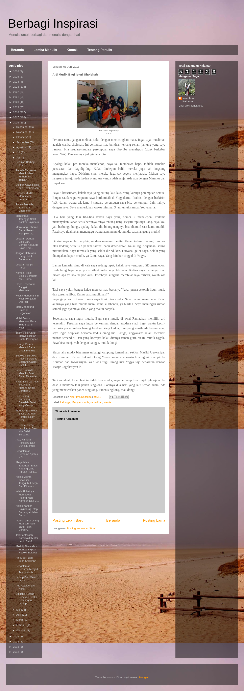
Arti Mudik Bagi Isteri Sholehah (26, 559)
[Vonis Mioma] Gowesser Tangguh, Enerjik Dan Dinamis (27, 481)
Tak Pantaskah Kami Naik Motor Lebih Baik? (27, 538)
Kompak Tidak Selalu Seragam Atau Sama (26, 276)
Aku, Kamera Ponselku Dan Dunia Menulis (25, 442)
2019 (16, 107)
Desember (22, 126)
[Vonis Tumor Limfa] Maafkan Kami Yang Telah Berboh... (27, 525)
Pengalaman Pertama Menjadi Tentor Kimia (27, 569)
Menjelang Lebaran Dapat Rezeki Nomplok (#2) (27, 230)
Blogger (143, 677)
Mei (18, 609)
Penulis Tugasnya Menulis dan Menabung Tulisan (26, 175)
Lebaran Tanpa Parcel (24, 266)
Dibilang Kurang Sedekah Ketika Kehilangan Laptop (26, 598)
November (22, 132)
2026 (16, 71)
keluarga (65, 402)
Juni (19, 157)
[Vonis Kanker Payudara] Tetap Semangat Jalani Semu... (27, 510)
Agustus (21, 147)
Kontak (72, 50)
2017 (16, 117)
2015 (16, 636)
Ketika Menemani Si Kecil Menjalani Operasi (27, 298)
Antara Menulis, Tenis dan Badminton (25, 207)
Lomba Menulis (45, 50)
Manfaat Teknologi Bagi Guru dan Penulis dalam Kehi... (26, 415)
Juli (18, 152)
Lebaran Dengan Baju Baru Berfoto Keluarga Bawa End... (27, 243)
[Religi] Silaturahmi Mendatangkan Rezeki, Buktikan (27, 549)
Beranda (17, 50)
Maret (20, 619)
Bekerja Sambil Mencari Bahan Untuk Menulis (26, 347)
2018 (16, 112)
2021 (16, 96)
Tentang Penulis (99, 50)
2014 (16, 641)
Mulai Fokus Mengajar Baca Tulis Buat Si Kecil (26, 323)
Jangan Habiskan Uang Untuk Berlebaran (26, 256)
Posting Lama (154, 520)
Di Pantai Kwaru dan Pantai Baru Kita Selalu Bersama (26, 430)
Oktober (21, 137)
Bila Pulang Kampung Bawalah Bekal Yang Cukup (26, 401)
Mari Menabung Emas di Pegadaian (25, 310)
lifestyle (76, 402)
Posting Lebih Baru (67, 520)
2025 (16, 76)
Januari (21, 630)
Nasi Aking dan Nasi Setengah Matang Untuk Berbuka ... (27, 386)
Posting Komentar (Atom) (81, 528)
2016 (16, 122)
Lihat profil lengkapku (190, 105)
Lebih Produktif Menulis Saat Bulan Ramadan (26, 373)
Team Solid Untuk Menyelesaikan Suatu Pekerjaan (27, 336)
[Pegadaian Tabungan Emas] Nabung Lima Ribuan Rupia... (27, 467)
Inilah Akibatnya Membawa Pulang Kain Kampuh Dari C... (27, 496)
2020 (16, 102)
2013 (16, 646)
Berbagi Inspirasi (53, 23)
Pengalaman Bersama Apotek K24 (27, 454)
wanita (107, 402)
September (23, 142)
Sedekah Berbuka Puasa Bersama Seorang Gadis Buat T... (26, 360)
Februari (21, 625)
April (19, 614)
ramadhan (96, 402)
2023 (16, 86)
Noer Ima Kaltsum (188, 100)
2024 (16, 81)
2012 (16, 651)
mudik (85, 402)
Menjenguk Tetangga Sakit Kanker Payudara (27, 219)
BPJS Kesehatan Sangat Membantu (25, 287)
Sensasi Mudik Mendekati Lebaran (24, 196)
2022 (16, 91)
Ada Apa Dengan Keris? (25, 587)
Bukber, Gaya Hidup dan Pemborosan (27, 186)
